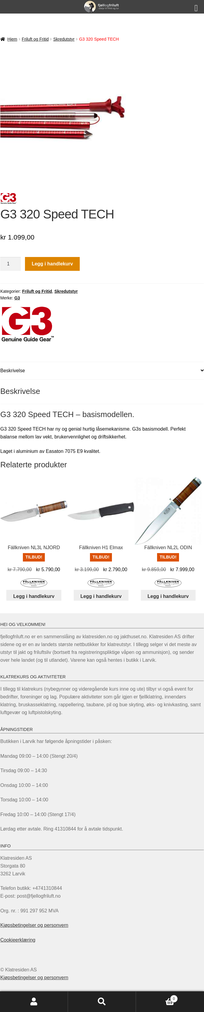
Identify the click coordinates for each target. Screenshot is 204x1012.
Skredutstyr (64, 39)
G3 (17, 298)
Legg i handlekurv (52, 263)
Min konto (34, 1002)
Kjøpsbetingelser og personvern (34, 925)
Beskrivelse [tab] (12, 370)
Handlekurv (157, 998)
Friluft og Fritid (35, 39)
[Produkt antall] (10, 264)
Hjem (12, 39)
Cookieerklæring (18, 939)
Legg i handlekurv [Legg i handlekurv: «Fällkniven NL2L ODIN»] (168, 596)
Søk (102, 1002)
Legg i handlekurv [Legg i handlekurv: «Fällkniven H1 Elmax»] (101, 596)
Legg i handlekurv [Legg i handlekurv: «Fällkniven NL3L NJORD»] (33, 596)
